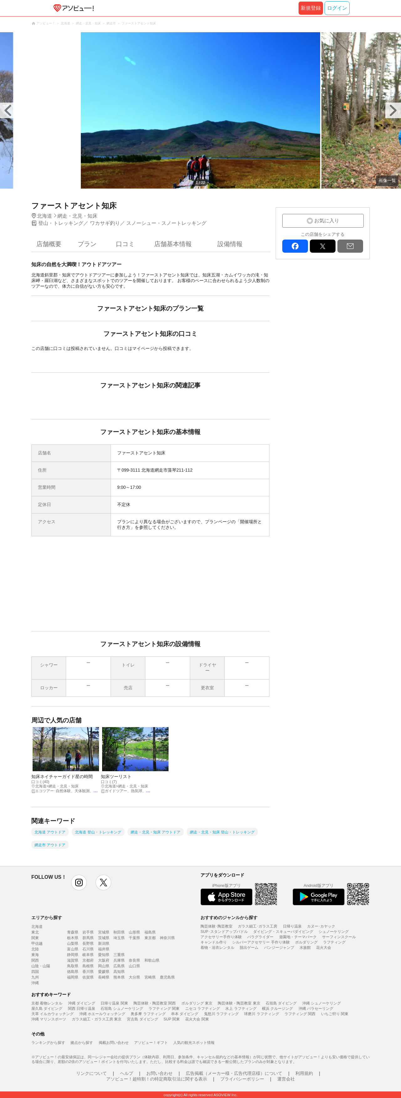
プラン (87, 243)
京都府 (88, 960)
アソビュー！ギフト (151, 1042)
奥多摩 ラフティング (148, 1014)
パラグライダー (260, 937)
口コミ (125, 243)
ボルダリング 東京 (196, 1003)
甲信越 (37, 943)
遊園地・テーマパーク (298, 937)
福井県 (103, 949)
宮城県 (103, 932)
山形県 (134, 932)
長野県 (88, 943)
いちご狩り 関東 (334, 1014)
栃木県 (72, 938)
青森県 (72, 932)
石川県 (88, 949)
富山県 (72, 949)
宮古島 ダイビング (142, 1019)
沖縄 (35, 983)
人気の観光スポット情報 (194, 1042)
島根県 (88, 966)
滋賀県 (72, 960)
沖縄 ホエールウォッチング (102, 1014)
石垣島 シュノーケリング (122, 1008)
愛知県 (103, 955)
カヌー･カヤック (321, 926)
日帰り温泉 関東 (114, 1003)
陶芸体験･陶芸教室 (216, 926)
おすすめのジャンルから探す (229, 917)
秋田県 (119, 932)
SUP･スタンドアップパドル (224, 931)
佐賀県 (88, 977)
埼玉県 (119, 938)
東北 (35, 932)
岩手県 (88, 932)
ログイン (337, 8)
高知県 (119, 971)
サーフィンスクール (339, 937)
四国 (35, 971)
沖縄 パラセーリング (316, 1008)
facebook (295, 246)
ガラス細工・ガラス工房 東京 (97, 1019)
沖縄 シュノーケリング (321, 1003)
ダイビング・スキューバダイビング (283, 931)
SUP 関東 (172, 1019)
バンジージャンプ (279, 947)
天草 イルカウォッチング (52, 1014)
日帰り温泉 (292, 926)
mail (350, 246)
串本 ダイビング (184, 1014)
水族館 (305, 947)
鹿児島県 (167, 977)
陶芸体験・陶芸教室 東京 (239, 1003)
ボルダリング (306, 942)
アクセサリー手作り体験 (221, 937)
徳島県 (72, 971)
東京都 (150, 938)
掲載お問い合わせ (114, 1042)
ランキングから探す (48, 1042)
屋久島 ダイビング (46, 1008)
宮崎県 (150, 977)
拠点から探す (81, 1042)
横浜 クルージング (277, 1008)
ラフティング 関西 (299, 1014)
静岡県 (72, 955)
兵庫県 (119, 960)
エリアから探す (46, 917)
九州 (35, 977)
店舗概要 (48, 243)
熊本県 (119, 977)
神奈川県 (167, 938)
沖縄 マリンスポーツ (48, 1019)
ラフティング (334, 942)
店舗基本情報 (173, 243)
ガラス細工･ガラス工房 (257, 926)
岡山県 (103, 966)
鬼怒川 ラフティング (221, 1014)
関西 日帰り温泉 (81, 1008)
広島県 (119, 966)
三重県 (119, 955)
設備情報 (229, 243)
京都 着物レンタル (46, 1003)
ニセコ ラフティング (202, 1008)
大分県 (134, 977)
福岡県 (72, 977)
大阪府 (103, 960)
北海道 (37, 926)
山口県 (134, 966)
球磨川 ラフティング (261, 1014)
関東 (35, 938)
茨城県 (103, 938)
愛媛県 (103, 971)
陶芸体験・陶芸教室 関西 (154, 1003)
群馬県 (88, 938)
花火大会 (323, 947)
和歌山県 (151, 960)
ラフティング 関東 (164, 1008)
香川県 (88, 971)
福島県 (150, 932)
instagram (79, 882)
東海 (35, 955)
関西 (35, 960)
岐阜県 (88, 955)
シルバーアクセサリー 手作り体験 (260, 942)
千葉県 (134, 938)
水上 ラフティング (240, 1008)
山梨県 (72, 943)
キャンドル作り (213, 942)
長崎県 (103, 977)
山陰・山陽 (40, 966)
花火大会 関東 (197, 1019)
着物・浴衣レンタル (217, 947)
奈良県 (134, 960)
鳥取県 (72, 966)
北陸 (35, 949)
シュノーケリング (334, 931)
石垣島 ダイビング (281, 1003)
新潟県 (103, 943)
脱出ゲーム (249, 947)
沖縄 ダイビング (81, 1003)
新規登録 (311, 8)
